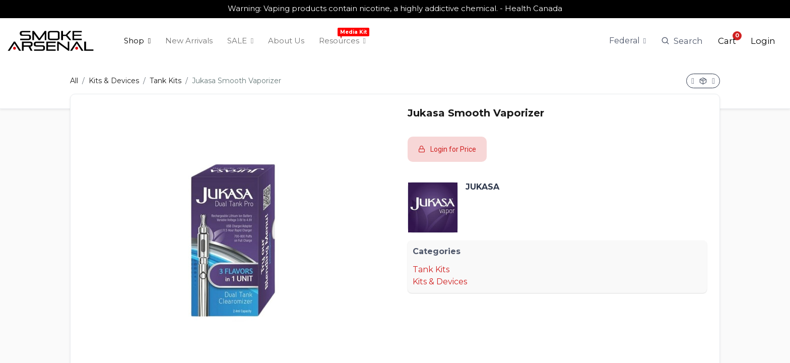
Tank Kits (165, 75)
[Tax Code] (628, 38)
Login (763, 38)
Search (682, 38)
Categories (436, 245)
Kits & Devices (114, 75)
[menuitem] (137, 38)
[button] (727, 38)
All (74, 75)
